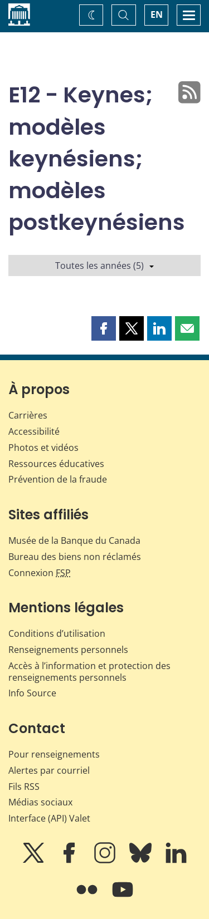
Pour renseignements (54, 754)
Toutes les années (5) (104, 265)
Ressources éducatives (56, 464)
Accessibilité (34, 431)
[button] (103, 328)
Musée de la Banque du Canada (74, 540)
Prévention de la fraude (57, 479)
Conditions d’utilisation (56, 633)
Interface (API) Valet (49, 818)
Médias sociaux (40, 802)
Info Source (32, 693)
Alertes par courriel (49, 770)
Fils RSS (24, 786)
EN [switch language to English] (156, 14)
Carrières (27, 415)
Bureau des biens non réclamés (74, 557)
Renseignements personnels (68, 649)
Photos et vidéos (43, 447)
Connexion (39, 573)
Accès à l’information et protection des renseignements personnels (89, 672)
